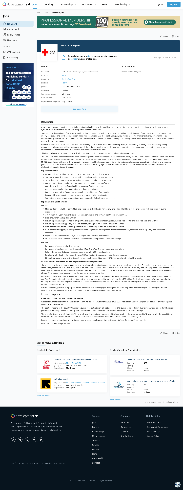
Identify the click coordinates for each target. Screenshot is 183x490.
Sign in (159, 4)
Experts (95, 427)
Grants (95, 445)
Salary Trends (11, 34)
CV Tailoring (10, 57)
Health (64, 83)
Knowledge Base (154, 422)
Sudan (46, 13)
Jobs (35, 4)
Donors (95, 449)
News (104, 4)
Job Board (10, 23)
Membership (121, 4)
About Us (125, 422)
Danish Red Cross (69, 79)
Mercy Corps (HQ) (73, 363)
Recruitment (87, 4)
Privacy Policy (153, 431)
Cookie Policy (153, 436)
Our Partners (127, 436)
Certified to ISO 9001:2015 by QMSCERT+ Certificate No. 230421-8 (38, 463)
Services (96, 462)
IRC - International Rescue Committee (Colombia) (86, 382)
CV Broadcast (11, 52)
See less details (79, 109)
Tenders (96, 440)
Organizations (98, 436)
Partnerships (67, 4)
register (74, 59)
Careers (124, 431)
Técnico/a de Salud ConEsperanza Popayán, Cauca (75, 359)
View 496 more (43, 395)
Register (174, 4)
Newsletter (10, 40)
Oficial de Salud (61, 379)
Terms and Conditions (157, 427)
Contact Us (126, 427)
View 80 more (116, 399)
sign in (90, 56)
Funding (49, 4)
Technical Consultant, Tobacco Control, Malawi (147, 359)
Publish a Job (11, 29)
